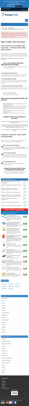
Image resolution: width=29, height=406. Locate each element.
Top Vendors (4, 296)
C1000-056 (4, 288)
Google (3, 327)
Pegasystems (5, 315)
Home (3, 28)
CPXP (3, 367)
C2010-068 (10, 286)
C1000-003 (4, 286)
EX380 (3, 346)
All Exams (3, 382)
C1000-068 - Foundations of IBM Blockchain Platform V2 (11, 205)
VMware (4, 322)
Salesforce (4, 317)
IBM (6, 28)
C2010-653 (10, 283)
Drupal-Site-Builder (6, 341)
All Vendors (4, 381)
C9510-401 (4, 283)
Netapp (4, 324)
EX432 (3, 348)
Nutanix (4, 331)
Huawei (4, 307)
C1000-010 (17, 286)
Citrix (3, 303)
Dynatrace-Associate (6, 360)
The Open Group (5, 319)
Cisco (3, 300)
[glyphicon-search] (26, 20)
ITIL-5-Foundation (5, 362)
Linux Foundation (5, 312)
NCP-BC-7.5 (4, 353)
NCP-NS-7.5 (4, 350)
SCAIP (3, 365)
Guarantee (4, 387)
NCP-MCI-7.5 (5, 355)
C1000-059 (10, 288)
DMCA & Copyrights (5, 388)
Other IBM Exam (5, 280)
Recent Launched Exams (6, 336)
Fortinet (4, 305)
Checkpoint (4, 298)
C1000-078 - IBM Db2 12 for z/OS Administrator (10, 202)
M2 (3, 372)
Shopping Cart (24, 9)
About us (3, 385)
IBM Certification (11, 28)
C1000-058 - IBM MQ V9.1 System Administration (10, 192)
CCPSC (3, 370)
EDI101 (4, 338)
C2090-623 (17, 283)
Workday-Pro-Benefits (6, 343)
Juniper (3, 310)
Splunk (3, 329)
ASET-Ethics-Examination (7, 358)
